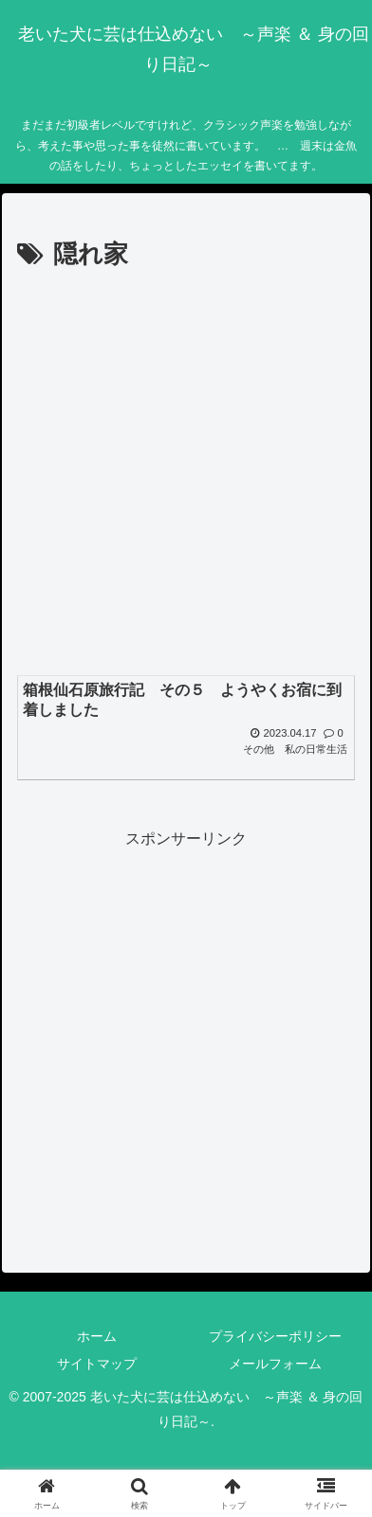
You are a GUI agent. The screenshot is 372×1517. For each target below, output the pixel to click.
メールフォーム (275, 1363)
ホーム (97, 1336)
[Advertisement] (186, 471)
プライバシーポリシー (275, 1336)
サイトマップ (97, 1363)
